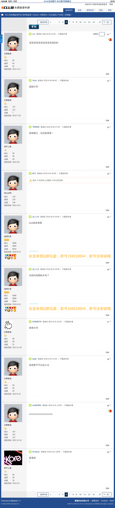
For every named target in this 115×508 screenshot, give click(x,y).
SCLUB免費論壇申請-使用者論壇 (18, 15)
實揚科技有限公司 (82, 501)
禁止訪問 (7, 193)
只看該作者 (62, 34)
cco (33, 34)
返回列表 (43, 22)
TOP (107, 74)
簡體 (15, 1)
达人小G (35, 217)
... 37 (99, 22)
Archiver (104, 501)
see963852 (36, 405)
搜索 (79, 10)
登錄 (111, 4)
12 (89, 22)
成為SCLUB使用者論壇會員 (96, 4)
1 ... (51, 22)
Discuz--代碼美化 (40, 15)
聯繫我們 (95, 501)
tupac (34, 359)
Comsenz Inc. (14, 504)
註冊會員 (7, 54)
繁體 (10, 1)
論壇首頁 (69, 10)
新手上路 (7, 147)
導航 (110, 10)
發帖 (34, 26)
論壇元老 (7, 236)
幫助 (101, 10)
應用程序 (90, 10)
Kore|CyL (36, 452)
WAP (112, 501)
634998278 (36, 322)
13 (93, 22)
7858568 (35, 127)
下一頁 (106, 22)
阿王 (34, 173)
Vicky (34, 80)
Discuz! (14, 501)
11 (85, 22)
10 (80, 22)
